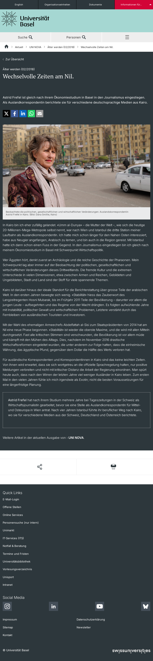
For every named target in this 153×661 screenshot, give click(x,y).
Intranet (7, 584)
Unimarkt (8, 530)
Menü (127, 37)
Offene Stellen (12, 507)
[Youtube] (99, 607)
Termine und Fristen (16, 553)
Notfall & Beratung (14, 546)
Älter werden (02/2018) (61, 47)
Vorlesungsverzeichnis (17, 569)
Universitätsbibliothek (16, 561)
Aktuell (19, 47)
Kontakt (7, 635)
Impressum (10, 619)
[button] (6, 113)
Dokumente (95, 4)
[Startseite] (7, 47)
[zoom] (76, 165)
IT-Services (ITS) (13, 538)
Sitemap (8, 627)
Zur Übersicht (14, 59)
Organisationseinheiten (57, 4)
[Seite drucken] (113, 467)
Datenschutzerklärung (91, 619)
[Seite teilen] (39, 467)
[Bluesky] (145, 607)
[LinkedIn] (53, 607)
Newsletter (84, 627)
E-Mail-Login (11, 499)
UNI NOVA (35, 47)
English (19, 4)
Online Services (13, 515)
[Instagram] (7, 607)
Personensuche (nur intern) (21, 522)
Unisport (8, 577)
